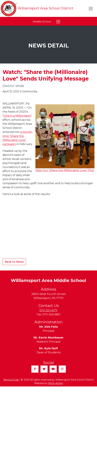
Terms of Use (11, 379)
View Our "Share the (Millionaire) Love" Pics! (64, 170)
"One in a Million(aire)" (17, 115)
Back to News (14, 261)
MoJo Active (55, 383)
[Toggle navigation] (91, 8)
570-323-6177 (48, 310)
